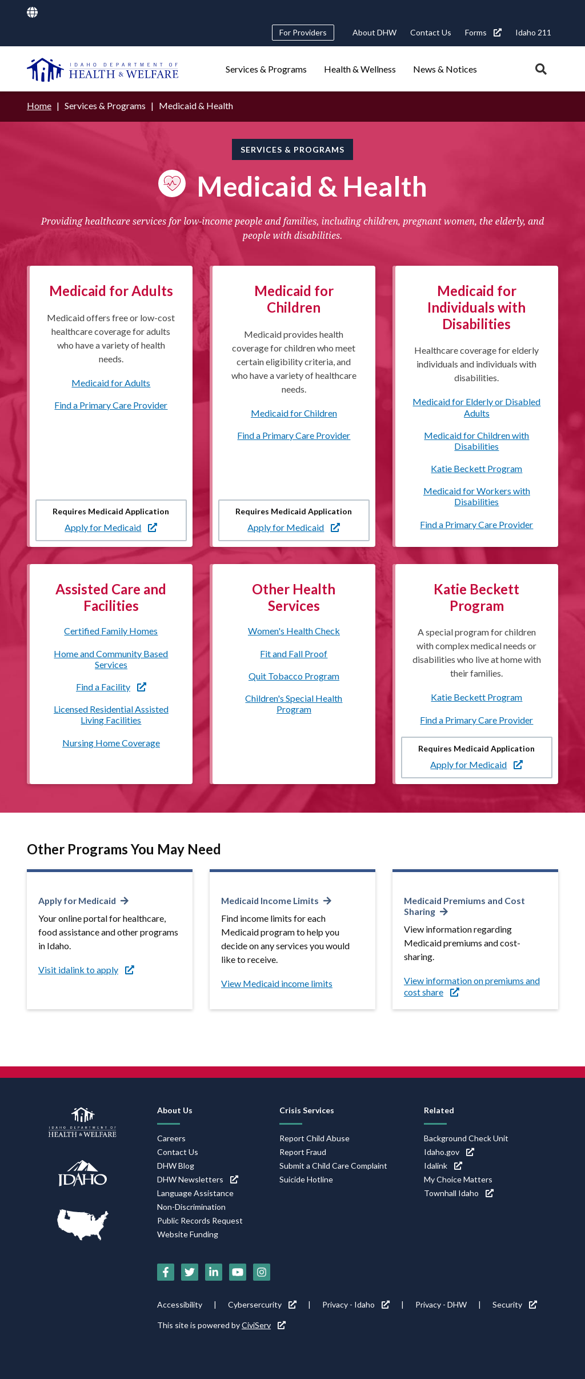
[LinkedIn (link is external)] (213, 1271)
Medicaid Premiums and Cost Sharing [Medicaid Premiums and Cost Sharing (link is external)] (466, 905)
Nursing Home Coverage (111, 742)
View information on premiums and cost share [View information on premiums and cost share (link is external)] (472, 985)
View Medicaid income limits (277, 982)
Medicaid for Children (294, 412)
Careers (171, 1137)
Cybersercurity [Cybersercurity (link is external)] (262, 1303)
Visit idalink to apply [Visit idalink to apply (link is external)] (86, 969)
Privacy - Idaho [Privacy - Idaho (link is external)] (356, 1303)
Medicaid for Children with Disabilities (476, 440)
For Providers (303, 32)
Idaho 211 (533, 32)
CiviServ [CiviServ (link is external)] (264, 1324)
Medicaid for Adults (110, 382)
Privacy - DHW (441, 1303)
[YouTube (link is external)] (237, 1271)
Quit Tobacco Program (294, 675)
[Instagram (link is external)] (261, 1271)
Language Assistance (195, 1192)
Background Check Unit (466, 1137)
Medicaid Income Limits (271, 899)
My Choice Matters (458, 1178)
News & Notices (445, 68)
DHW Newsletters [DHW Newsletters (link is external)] (197, 1178)
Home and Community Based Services (111, 658)
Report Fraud (302, 1151)
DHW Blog (175, 1164)
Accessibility (179, 1303)
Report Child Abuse (314, 1137)
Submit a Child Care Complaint (333, 1164)
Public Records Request (200, 1219)
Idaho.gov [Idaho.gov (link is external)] (449, 1151)
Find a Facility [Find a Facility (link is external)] (111, 686)
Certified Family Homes (111, 630)
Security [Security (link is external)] (514, 1303)
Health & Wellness (360, 68)
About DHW (374, 32)
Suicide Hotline (306, 1178)
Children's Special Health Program (293, 703)
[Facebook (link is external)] (165, 1271)
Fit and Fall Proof (293, 652)
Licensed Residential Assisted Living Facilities (111, 714)
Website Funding (187, 1233)
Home (39, 105)
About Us (175, 1109)
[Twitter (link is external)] (189, 1271)
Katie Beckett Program (476, 467)
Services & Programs (266, 68)
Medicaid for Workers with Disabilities (476, 496)
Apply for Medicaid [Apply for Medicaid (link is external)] (111, 526)
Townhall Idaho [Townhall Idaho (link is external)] (459, 1192)
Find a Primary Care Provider (110, 404)
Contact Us (430, 32)
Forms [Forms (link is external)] (483, 32)
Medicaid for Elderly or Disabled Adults (476, 407)
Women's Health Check (294, 630)
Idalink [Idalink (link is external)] (443, 1164)
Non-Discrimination (191, 1205)
